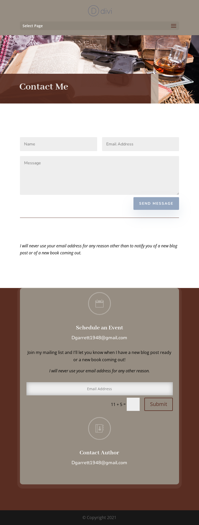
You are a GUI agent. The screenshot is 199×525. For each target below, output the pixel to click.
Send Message (156, 203)
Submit (158, 404)
